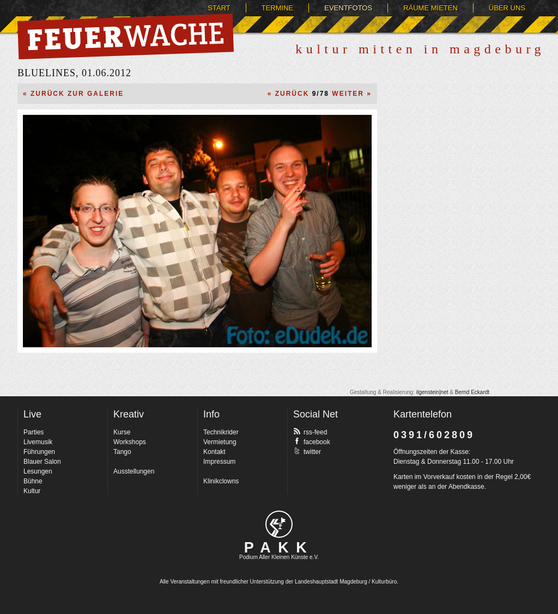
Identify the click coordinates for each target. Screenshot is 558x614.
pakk (279, 524)
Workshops (129, 442)
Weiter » (352, 93)
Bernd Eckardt (472, 392)
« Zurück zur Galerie (73, 93)
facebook (311, 441)
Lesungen (37, 471)
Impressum (219, 461)
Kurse (121, 432)
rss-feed (310, 431)
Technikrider (221, 432)
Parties (33, 432)
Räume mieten (430, 8)
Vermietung (219, 442)
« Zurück (289, 93)
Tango (122, 452)
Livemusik (37, 442)
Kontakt (214, 452)
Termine (278, 8)
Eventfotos (348, 8)
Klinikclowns (221, 481)
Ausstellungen (133, 471)
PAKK (279, 547)
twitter (307, 451)
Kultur (31, 491)
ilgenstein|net (432, 392)
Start (219, 8)
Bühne (33, 481)
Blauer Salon (42, 461)
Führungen (39, 452)
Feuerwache (125, 36)
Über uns (507, 8)
